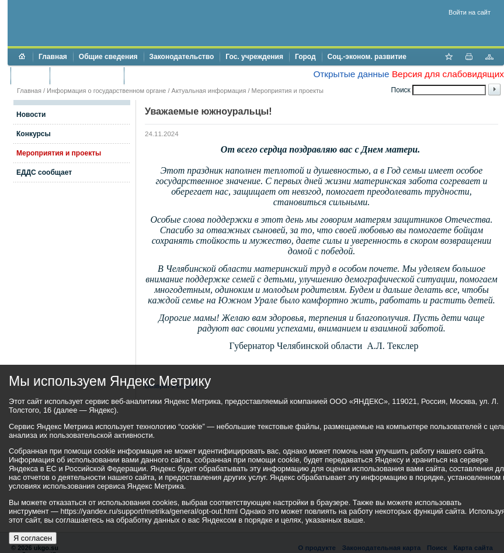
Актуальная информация (209, 90)
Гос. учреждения (254, 57)
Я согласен (32, 538)
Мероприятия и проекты (288, 90)
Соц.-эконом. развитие (367, 57)
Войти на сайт (470, 12)
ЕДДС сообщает (44, 172)
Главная (53, 57)
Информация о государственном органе (106, 90)
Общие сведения (108, 57)
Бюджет (30, 75)
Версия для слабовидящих (448, 74)
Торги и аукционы (86, 75)
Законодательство (182, 57)
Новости (31, 114)
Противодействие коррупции (180, 75)
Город (305, 57)
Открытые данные (351, 74)
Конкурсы (33, 134)
